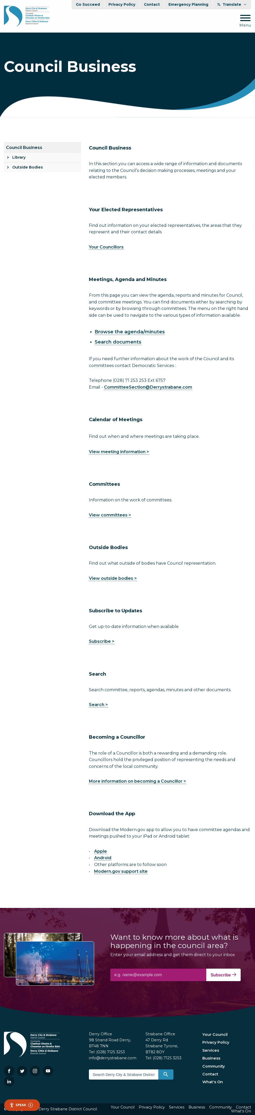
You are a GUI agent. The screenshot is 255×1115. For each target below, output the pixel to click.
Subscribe (223, 975)
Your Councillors (106, 247)
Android (102, 857)
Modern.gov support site (121, 871)
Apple (100, 851)
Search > (98, 704)
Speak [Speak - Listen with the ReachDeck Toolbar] (21, 1104)
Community (213, 1066)
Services (210, 1050)
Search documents (118, 342)
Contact (152, 4)
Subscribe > (101, 641)
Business (211, 1058)
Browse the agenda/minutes (130, 332)
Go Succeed (88, 4)
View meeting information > (119, 451)
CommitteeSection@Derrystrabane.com (148, 387)
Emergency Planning (188, 4)
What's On (212, 1082)
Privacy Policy (121, 4)
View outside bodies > (113, 578)
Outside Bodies (27, 167)
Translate (232, 4)
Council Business (24, 147)
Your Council (215, 1034)
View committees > (110, 515)
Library (19, 157)
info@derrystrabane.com (112, 1058)
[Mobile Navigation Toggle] (245, 21)
